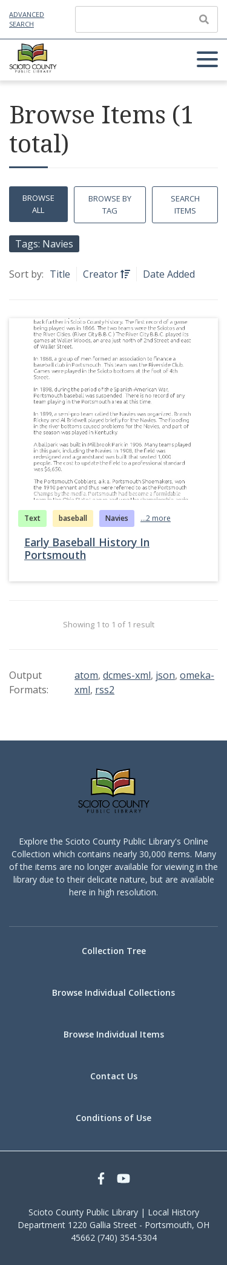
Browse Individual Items (114, 1034)
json (165, 675)
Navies (116, 518)
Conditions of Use (113, 1117)
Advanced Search (26, 19)
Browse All (38, 203)
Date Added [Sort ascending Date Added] (169, 274)
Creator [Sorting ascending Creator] (101, 274)
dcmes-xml (127, 675)
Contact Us (113, 1076)
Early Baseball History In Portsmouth (87, 548)
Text (32, 518)
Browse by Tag (109, 204)
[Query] (146, 19)
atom (86, 675)
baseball (73, 518)
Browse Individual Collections (113, 992)
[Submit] (204, 19)
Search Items (185, 204)
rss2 (104, 689)
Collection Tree (114, 950)
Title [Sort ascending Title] (60, 274)
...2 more (155, 518)
